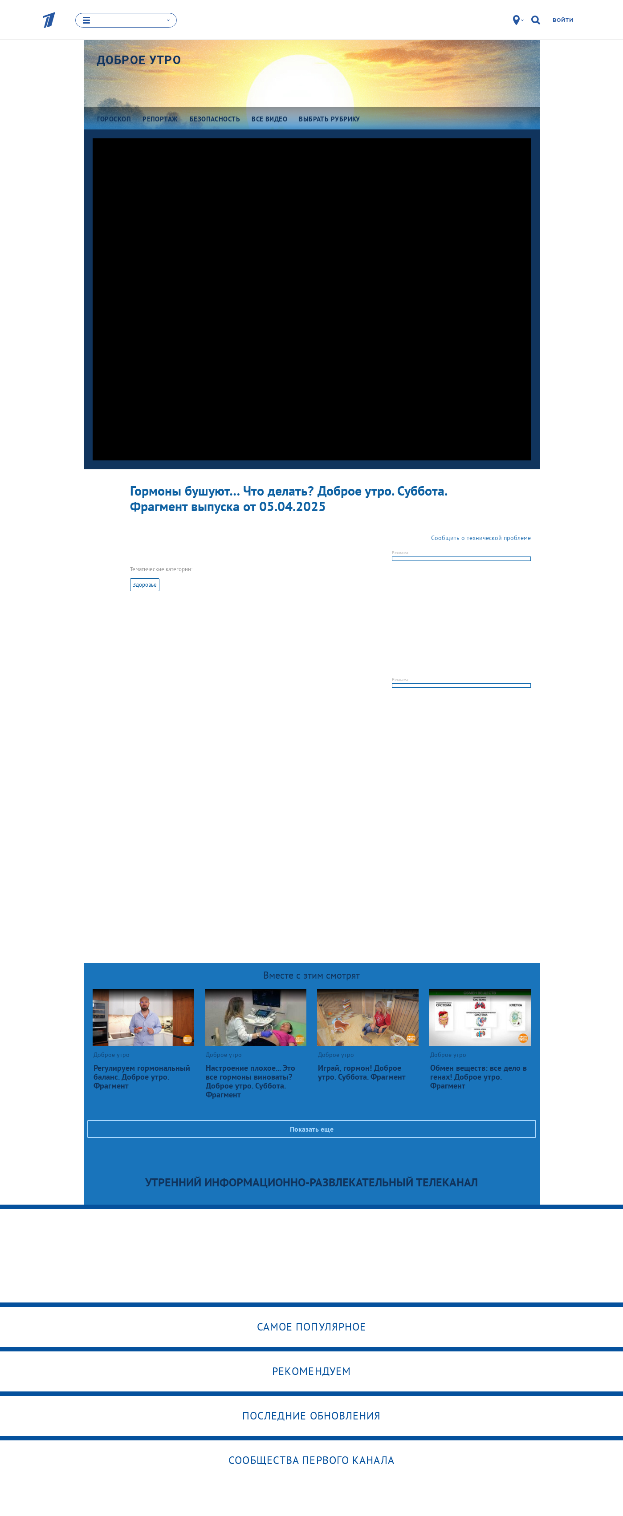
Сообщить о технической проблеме (481, 538)
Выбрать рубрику (329, 119)
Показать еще (312, 1129)
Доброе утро (139, 60)
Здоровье (145, 585)
